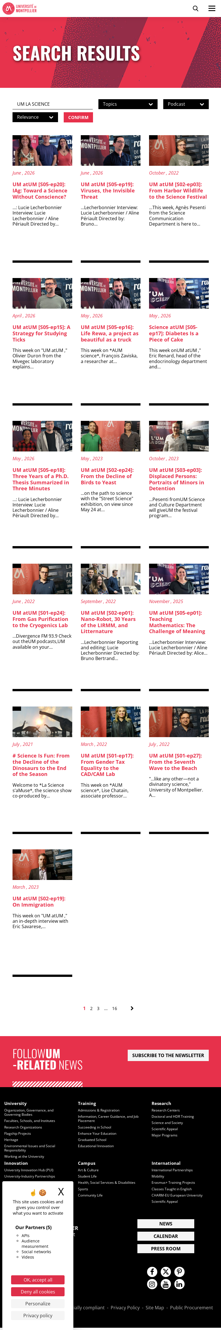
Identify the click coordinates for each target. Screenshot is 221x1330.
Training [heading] (87, 1103)
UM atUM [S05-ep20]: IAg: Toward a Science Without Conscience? (40, 190)
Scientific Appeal (165, 1129)
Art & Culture (89, 1170)
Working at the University (25, 1156)
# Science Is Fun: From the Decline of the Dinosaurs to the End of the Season (41, 765)
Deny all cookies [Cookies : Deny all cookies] (38, 1292)
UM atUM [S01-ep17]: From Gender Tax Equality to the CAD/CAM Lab (107, 765)
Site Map (155, 1310)
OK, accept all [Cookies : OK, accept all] (38, 1280)
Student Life (88, 1176)
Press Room (166, 1248)
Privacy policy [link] (37, 1315)
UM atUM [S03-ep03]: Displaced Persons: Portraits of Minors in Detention (176, 479)
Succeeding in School (95, 1127)
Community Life (91, 1195)
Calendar (166, 1236)
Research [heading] (162, 1103)
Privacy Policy (125, 1310)
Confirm (79, 117)
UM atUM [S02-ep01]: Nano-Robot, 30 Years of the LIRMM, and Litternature (108, 622)
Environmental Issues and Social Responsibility (31, 1148)
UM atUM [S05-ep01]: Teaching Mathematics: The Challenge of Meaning (178, 622)
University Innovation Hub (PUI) (31, 1170)
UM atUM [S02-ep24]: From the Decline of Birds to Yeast (107, 476)
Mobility (159, 1176)
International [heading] (167, 1163)
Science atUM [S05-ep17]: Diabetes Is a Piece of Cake (174, 333)
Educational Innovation (97, 1146)
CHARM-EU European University (179, 1195)
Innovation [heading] (17, 1163)
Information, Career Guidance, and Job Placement (110, 1119)
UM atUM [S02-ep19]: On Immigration (39, 902)
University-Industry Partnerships (31, 1176)
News (165, 1223)
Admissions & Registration (100, 1110)
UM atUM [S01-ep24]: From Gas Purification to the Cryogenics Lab (40, 619)
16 (114, 1008)
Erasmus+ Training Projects (174, 1182)
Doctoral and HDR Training (174, 1116)
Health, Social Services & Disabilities (107, 1182)
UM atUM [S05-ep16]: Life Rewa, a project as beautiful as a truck (110, 333)
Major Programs (165, 1135)
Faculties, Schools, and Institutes (31, 1121)
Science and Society (168, 1123)
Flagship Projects (18, 1133)
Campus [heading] (87, 1163)
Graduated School (93, 1139)
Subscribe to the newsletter (168, 1056)
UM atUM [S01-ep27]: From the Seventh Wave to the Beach (175, 762)
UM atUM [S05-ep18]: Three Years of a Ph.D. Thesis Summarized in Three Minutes (41, 479)
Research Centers (166, 1110)
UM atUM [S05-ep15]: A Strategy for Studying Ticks (41, 333)
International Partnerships (174, 1170)
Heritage (11, 1139)
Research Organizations (24, 1127)
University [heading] (16, 1103)
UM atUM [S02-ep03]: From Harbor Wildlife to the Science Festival (178, 190)
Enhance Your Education (98, 1133)
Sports (83, 1188)
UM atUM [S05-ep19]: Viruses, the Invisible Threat (108, 190)
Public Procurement (191, 1310)
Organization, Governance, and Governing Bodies (30, 1113)
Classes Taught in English (172, 1188)
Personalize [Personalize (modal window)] (37, 1304)
